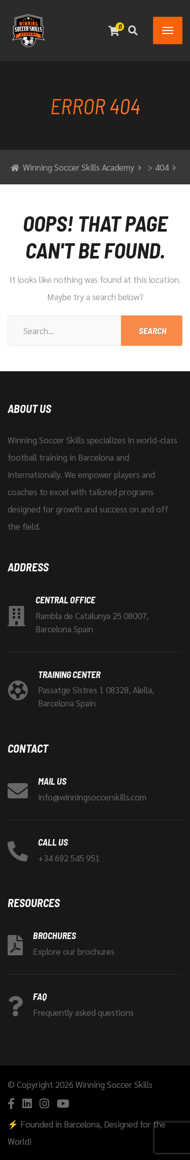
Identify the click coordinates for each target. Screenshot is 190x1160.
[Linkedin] (27, 1103)
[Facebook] (11, 1103)
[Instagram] (44, 1103)
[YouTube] (63, 1103)
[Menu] (167, 30)
